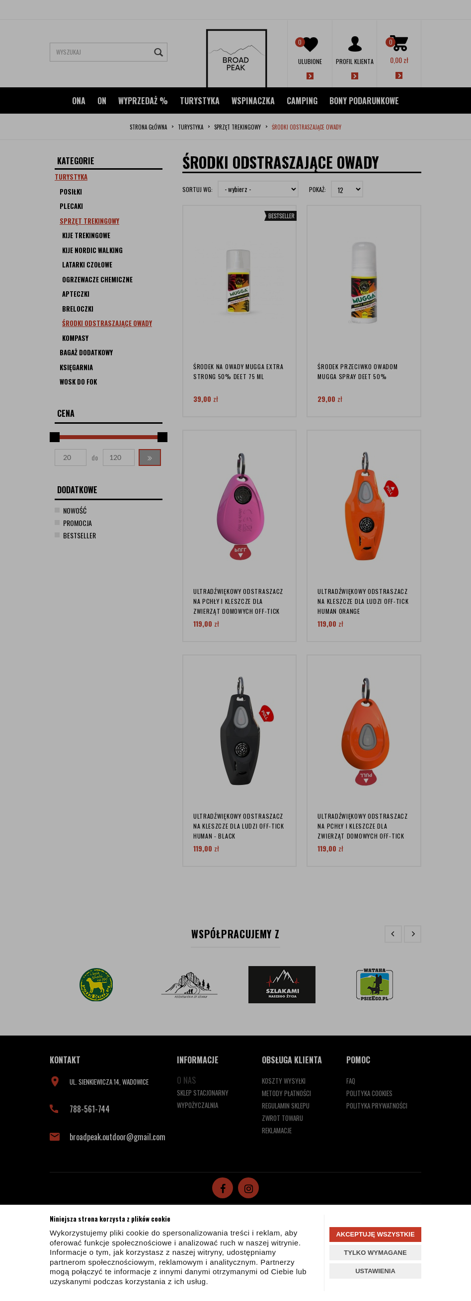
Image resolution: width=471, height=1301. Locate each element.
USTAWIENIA (375, 1271)
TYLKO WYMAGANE (375, 1252)
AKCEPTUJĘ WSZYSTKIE (375, 1234)
